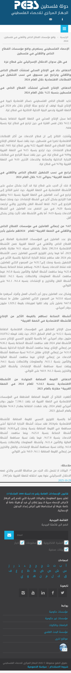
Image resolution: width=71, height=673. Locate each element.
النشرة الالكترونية (53, 542)
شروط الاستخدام (59, 667)
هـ (34, 576)
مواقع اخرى (61, 639)
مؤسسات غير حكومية (56, 618)
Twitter (62, 593)
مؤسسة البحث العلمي (56, 632)
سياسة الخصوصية (37, 667)
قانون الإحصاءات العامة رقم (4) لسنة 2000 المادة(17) (37, 493)
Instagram (23, 593)
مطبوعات (31, 542)
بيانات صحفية (56, 549)
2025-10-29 (64, 480)
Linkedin (43, 593)
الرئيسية (64, 37)
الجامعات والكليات (58, 625)
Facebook (52, 593)
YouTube (33, 593)
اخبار (16, 542)
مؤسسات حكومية (58, 612)
